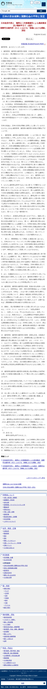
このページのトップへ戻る (35, 478)
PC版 (31, 2)
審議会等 (6, 507)
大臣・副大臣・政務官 (10, 497)
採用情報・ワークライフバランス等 (14, 505)
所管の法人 (7, 509)
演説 (5, 538)
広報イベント (8, 545)
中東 (6, 603)
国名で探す (7, 607)
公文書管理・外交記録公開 (12, 655)
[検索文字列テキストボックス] (19, 11)
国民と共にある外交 (10, 575)
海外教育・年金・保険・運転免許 (14, 629)
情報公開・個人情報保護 (11, 653)
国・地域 (6, 586)
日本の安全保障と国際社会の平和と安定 (16, 565)
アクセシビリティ (14, 671)
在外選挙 (6, 631)
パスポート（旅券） (10, 619)
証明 (5, 641)
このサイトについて (10, 521)
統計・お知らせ (8, 639)
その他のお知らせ (9, 548)
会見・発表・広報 (9, 528)
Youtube (39, 6)
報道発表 (6, 533)
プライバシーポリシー (29, 671)
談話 (5, 536)
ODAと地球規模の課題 (10, 568)
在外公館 (6, 502)
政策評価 (6, 514)
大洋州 (7, 593)
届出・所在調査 (8, 622)
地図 (22, 683)
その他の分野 (8, 577)
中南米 (7, 598)
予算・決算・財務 (9, 512)
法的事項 (4, 671)
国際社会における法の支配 (12, 484)
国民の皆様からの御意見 (11, 665)
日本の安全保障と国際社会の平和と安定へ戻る (19, 487)
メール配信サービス (10, 662)
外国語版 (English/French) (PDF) (33, 44)
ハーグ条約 (7, 624)
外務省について (8, 495)
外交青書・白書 (8, 557)
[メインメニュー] (44, 4)
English (37, 2)
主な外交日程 (8, 560)
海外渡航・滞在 (8, 614)
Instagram (36, 6)
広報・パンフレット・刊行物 (12, 543)
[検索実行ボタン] (41, 11)
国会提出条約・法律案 (10, 516)
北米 (6, 595)
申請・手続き (8, 648)
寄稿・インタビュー (10, 540)
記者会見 (6, 531)
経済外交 (6, 570)
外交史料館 (7, 519)
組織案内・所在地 (9, 500)
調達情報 (6, 658)
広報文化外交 (8, 573)
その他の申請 (8, 660)
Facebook (33, 6)
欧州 (6, 600)
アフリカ (7, 605)
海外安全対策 (8, 617)
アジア (7, 591)
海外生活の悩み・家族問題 (12, 627)
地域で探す (7, 588)
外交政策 (6, 555)
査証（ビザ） (8, 634)
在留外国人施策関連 (10, 636)
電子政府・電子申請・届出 (12, 651)
